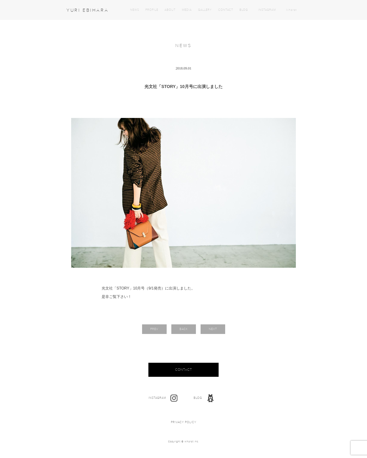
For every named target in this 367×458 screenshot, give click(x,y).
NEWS (134, 9)
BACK (184, 329)
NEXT (213, 329)
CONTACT (225, 9)
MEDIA (187, 9)
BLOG (243, 9)
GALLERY (205, 9)
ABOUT (170, 9)
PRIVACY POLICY (183, 422)
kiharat (291, 9)
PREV (154, 329)
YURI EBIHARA (87, 10)
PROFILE (151, 9)
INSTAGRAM (267, 9)
